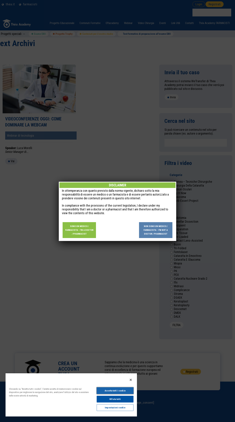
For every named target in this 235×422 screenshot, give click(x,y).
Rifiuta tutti (115, 399)
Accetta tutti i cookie (115, 390)
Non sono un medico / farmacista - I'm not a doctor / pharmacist (156, 111)
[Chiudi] (131, 380)
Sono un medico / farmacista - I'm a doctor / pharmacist (79, 111)
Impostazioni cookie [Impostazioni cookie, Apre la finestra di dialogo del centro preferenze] (115, 407)
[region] (71, 394)
